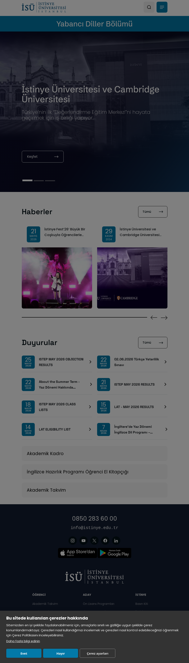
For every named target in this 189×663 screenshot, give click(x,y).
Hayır (60, 653)
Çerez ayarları (97, 653)
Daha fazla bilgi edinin (23, 641)
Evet (24, 653)
